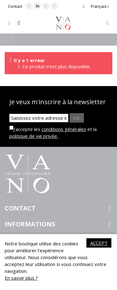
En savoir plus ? (21, 278)
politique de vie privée (33, 136)
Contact (15, 6)
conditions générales (63, 129)
